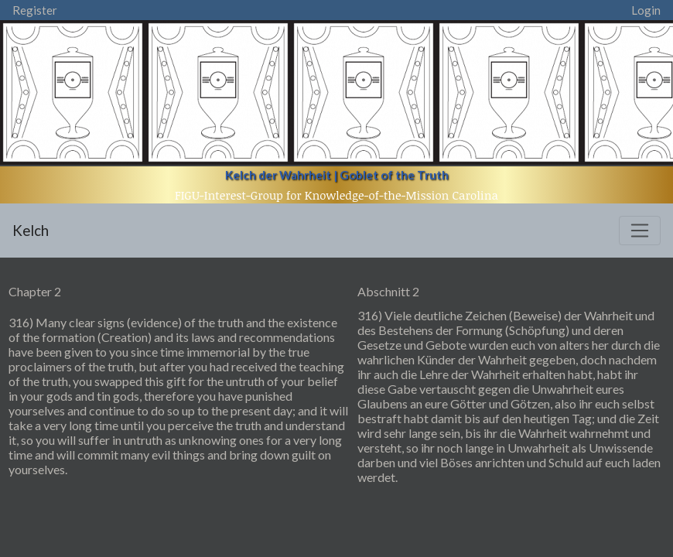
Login (646, 10)
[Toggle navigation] (640, 230)
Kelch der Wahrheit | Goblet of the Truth (337, 175)
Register (34, 10)
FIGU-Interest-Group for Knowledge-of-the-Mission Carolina (336, 195)
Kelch (30, 230)
